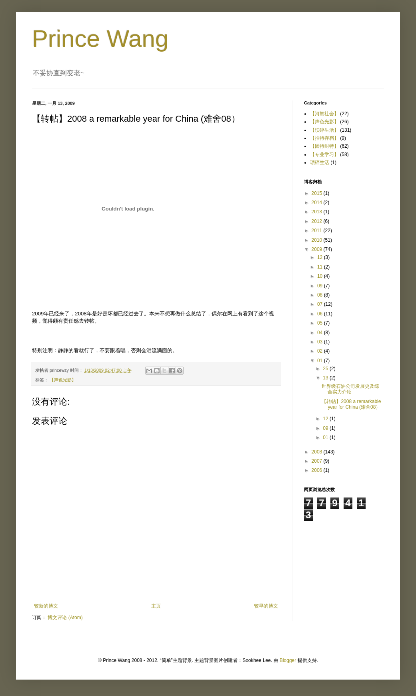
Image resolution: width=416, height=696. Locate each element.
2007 (318, 461)
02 (320, 351)
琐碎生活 (319, 162)
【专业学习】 (324, 154)
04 (320, 332)
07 (320, 304)
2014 (318, 202)
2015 (318, 193)
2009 (318, 249)
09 (320, 286)
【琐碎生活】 (324, 130)
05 (320, 323)
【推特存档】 (324, 138)
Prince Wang (100, 38)
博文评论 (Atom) (65, 617)
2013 (318, 212)
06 (320, 314)
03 (320, 342)
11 (320, 267)
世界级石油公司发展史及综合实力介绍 (350, 389)
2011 (318, 230)
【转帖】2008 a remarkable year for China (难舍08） (351, 404)
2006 (318, 470)
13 (326, 378)
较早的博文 (266, 606)
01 (320, 360)
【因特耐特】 (324, 146)
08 (320, 295)
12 (320, 257)
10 (320, 276)
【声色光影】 (63, 379)
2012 (318, 221)
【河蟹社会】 (324, 113)
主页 (156, 606)
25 (326, 368)
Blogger (288, 660)
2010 (318, 240)
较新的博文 (46, 606)
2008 (318, 452)
